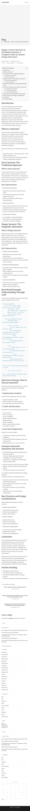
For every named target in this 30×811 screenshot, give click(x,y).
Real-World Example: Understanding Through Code (15, 84)
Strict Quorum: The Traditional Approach (13, 73)
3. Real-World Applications (12, 92)
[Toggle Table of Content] (25, 68)
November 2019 (5, 689)
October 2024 (4, 665)
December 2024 (5, 663)
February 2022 (4, 676)
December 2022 (5, 670)
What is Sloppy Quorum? (11, 80)
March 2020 (4, 685)
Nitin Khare (6, 61)
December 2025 (5, 654)
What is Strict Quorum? (11, 75)
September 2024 (5, 667)
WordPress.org (4, 727)
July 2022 (3, 674)
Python (3, 714)
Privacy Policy (17, 807)
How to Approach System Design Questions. (15, 587)
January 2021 (4, 678)
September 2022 (5, 672)
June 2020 (4, 681)
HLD (4, 63)
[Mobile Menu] (26, 2)
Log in (3, 723)
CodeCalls (5, 2)
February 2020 (4, 687)
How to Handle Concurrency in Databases (10, 632)
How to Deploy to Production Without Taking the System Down (14, 630)
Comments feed (5, 725)
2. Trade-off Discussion (11, 90)
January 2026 (4, 652)
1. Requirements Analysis (11, 88)
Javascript (4, 701)
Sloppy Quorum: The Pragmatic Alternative (14, 78)
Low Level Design (5, 705)
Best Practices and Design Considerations (13, 95)
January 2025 (4, 661)
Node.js (3, 707)
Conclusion (6, 97)
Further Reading (8, 99)
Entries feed (4, 724)
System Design (10, 63)
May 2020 (4, 683)
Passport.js (4, 712)
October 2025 (4, 656)
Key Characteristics (10, 77)
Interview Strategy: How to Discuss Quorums (14, 87)
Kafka (3, 703)
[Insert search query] (15, 623)
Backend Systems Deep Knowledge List (9, 638)
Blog (2, 696)
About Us (11, 807)
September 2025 (5, 659)
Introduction (6, 70)
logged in (11, 618)
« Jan (3, 799)
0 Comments (20, 63)
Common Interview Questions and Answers (14, 93)
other (3, 710)
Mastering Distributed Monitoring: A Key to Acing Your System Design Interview (15, 596)
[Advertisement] (15, 23)
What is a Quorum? (8, 72)
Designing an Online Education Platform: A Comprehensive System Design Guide (15, 604)
